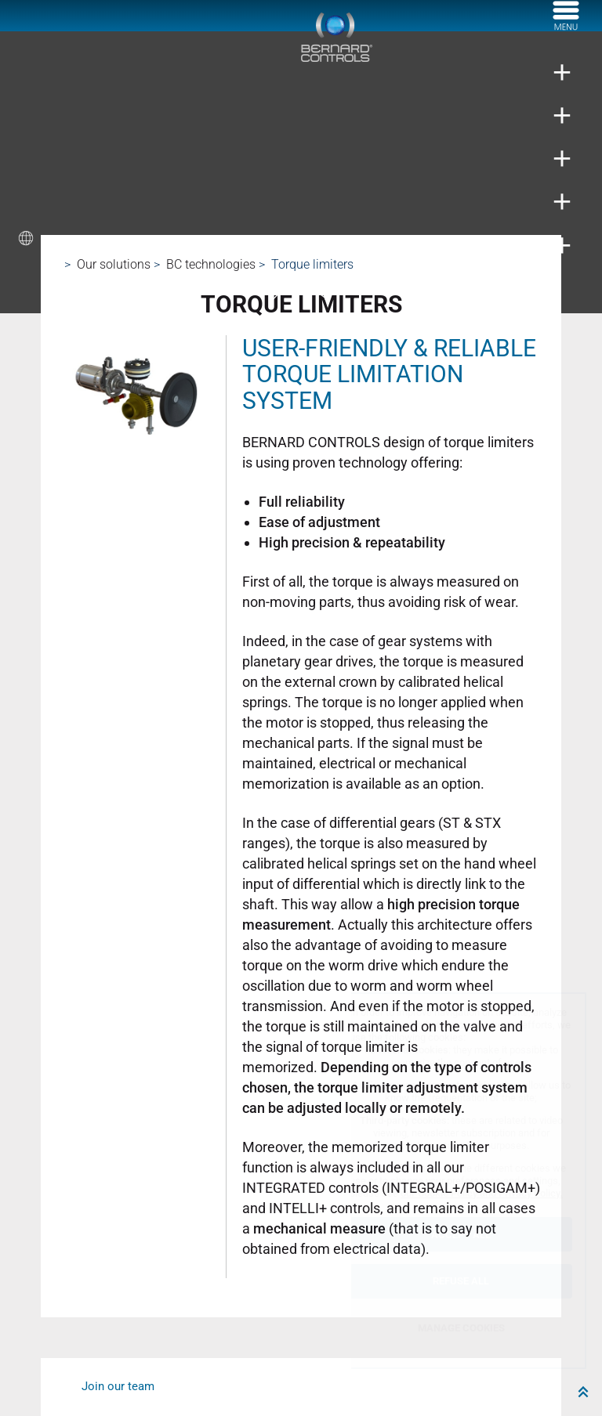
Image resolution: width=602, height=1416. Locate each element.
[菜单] (566, 26)
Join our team (118, 1386)
